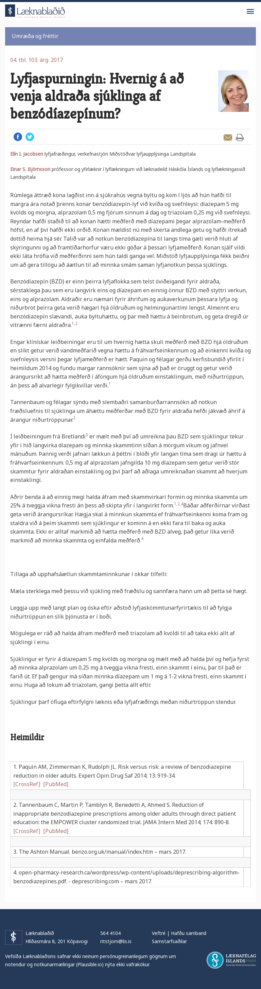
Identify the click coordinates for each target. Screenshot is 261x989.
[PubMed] (55, 784)
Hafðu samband (188, 933)
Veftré (159, 933)
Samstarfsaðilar (169, 941)
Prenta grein (240, 137)
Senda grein (228, 137)
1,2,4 (178, 504)
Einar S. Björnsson (30, 169)
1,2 (74, 323)
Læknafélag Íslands (231, 960)
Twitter (29, 137)
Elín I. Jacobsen (26, 154)
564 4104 (110, 933)
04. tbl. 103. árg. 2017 (36, 60)
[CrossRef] (26, 784)
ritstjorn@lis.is (116, 941)
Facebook (18, 137)
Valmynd (250, 11)
